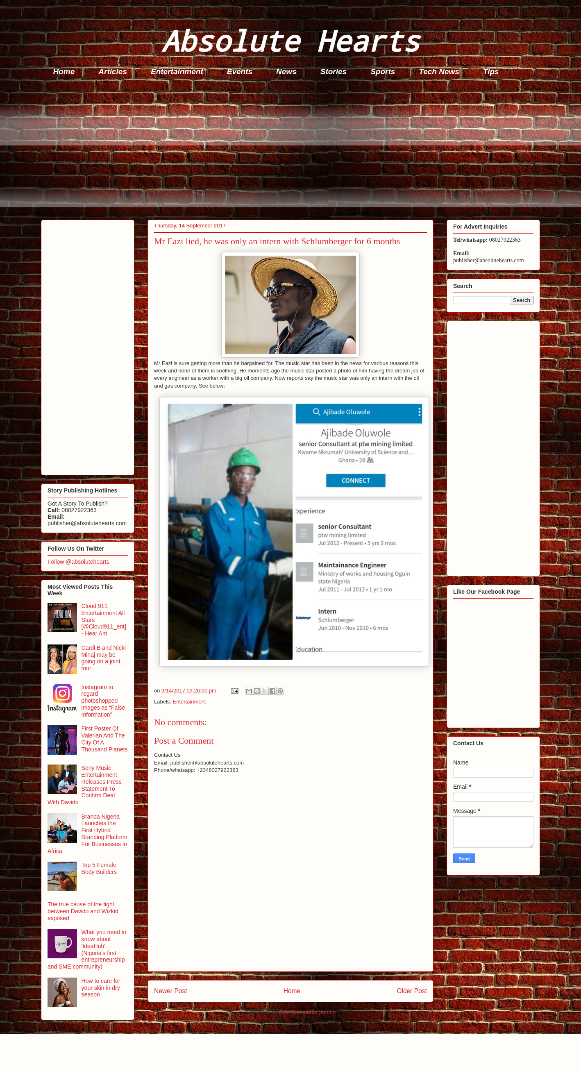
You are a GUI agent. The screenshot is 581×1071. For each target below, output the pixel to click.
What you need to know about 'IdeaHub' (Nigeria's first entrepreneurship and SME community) (87, 949)
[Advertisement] (287, 150)
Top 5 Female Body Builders (99, 868)
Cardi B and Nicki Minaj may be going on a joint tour (104, 658)
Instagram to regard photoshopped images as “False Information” (103, 701)
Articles (112, 71)
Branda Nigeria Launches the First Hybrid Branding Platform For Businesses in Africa (87, 833)
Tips (491, 71)
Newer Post (170, 990)
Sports (382, 71)
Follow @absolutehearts (78, 561)
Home (64, 71)
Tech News (439, 71)
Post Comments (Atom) (306, 1012)
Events (239, 71)
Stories (333, 71)
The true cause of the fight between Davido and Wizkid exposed (83, 911)
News (286, 71)
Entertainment (177, 71)
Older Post (412, 990)
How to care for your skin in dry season (101, 988)
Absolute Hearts (290, 40)
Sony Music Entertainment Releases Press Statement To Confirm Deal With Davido (85, 785)
